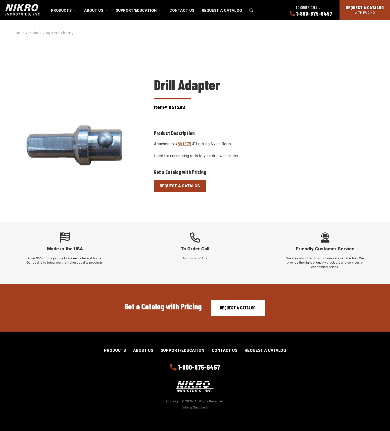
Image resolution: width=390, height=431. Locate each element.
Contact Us (181, 10)
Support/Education (139, 10)
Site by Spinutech (195, 407)
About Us (96, 10)
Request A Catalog (180, 186)
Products (64, 10)
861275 (184, 144)
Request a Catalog (222, 10)
